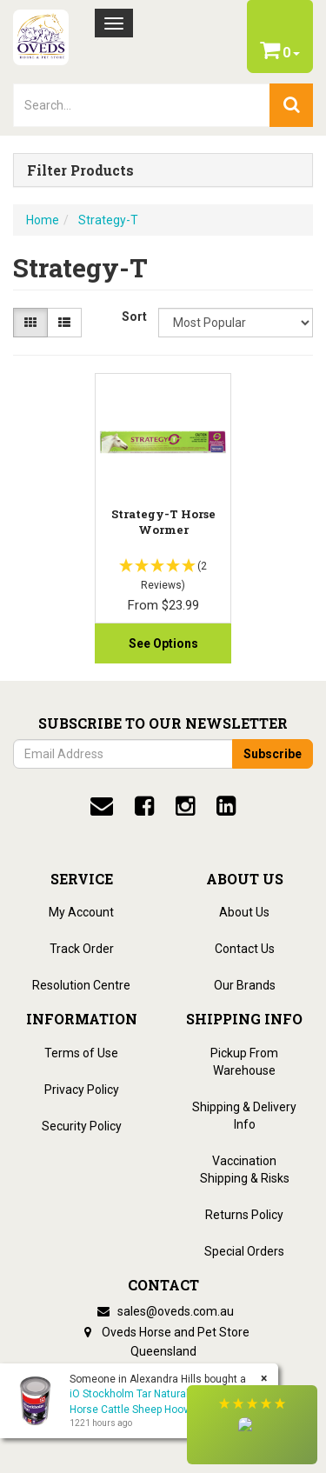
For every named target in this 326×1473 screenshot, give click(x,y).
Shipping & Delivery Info (244, 1115)
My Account (81, 912)
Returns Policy (244, 1215)
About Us (244, 912)
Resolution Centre (81, 985)
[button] (252, 1424)
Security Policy (82, 1126)
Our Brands (245, 985)
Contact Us (245, 949)
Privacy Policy (81, 1089)
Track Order (82, 949)
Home (42, 220)
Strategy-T (108, 220)
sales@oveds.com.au (163, 1311)
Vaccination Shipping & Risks (244, 1169)
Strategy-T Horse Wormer (163, 521)
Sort (133, 316)
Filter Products (80, 170)
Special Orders (244, 1251)
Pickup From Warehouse (244, 1061)
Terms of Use (81, 1053)
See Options (163, 643)
